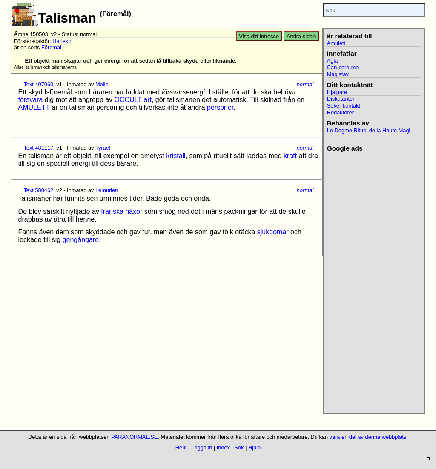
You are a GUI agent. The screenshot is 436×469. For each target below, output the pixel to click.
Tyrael (102, 148)
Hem (181, 447)
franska (112, 211)
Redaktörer (340, 112)
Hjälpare (337, 92)
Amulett (336, 43)
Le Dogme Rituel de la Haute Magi (368, 130)
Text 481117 (38, 148)
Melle (102, 84)
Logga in (201, 447)
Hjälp (254, 447)
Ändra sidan (301, 36)
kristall (175, 155)
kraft (290, 155)
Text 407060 (38, 84)
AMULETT (34, 107)
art (147, 99)
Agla (332, 60)
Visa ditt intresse (259, 36)
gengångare (81, 239)
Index (223, 447)
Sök (239, 447)
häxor (133, 211)
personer (220, 107)
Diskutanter (341, 99)
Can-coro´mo (343, 67)
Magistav (338, 74)
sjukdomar (273, 232)
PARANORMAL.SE (134, 437)
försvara (30, 99)
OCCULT (128, 99)
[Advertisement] (374, 279)
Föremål (51, 47)
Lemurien (106, 190)
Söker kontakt (343, 105)
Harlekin (62, 41)
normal (305, 84)
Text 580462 (38, 190)
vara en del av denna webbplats (368, 437)
